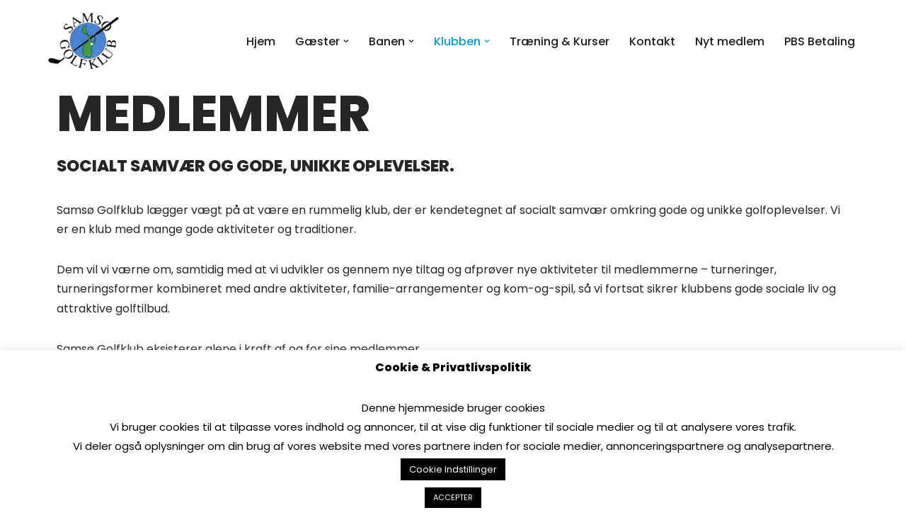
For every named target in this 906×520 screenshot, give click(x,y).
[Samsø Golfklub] (87, 41)
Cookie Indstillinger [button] (453, 469)
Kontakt (652, 41)
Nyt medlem (729, 41)
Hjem (260, 41)
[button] (346, 41)
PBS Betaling (819, 41)
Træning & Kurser (559, 41)
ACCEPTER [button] (453, 497)
